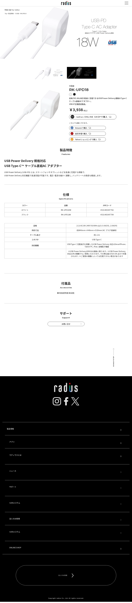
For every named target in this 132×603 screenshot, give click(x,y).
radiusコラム (65, 503)
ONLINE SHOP (65, 548)
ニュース (65, 471)
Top (6, 13)
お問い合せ (66, 324)
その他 (17, 13)
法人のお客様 (65, 519)
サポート (65, 487)
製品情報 (10, 13)
